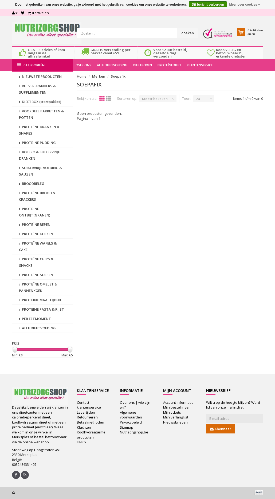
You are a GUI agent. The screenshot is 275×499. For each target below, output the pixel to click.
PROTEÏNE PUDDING (37, 142)
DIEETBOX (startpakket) (40, 101)
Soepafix (118, 76)
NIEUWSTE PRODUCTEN (40, 76)
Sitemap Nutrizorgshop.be (134, 430)
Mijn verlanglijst (175, 417)
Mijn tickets (172, 412)
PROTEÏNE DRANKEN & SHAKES (39, 130)
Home (82, 76)
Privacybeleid (131, 422)
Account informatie (178, 402)
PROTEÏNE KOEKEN (36, 233)
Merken (98, 76)
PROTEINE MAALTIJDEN (40, 300)
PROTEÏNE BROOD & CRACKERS (37, 196)
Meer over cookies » (244, 4)
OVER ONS (83, 65)
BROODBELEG (31, 183)
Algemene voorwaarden (131, 415)
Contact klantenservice (89, 405)
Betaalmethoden (90, 422)
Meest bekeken (155, 98)
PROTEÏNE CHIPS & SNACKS (36, 262)
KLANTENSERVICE (200, 65)
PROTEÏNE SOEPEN (36, 274)
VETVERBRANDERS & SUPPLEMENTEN (37, 89)
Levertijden (86, 412)
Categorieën (31, 65)
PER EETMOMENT (35, 318)
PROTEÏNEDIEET (169, 65)
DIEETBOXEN (142, 65)
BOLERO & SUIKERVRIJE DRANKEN (39, 155)
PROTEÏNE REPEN (34, 224)
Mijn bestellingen (177, 407)
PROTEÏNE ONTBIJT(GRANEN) (34, 212)
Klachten (84, 427)
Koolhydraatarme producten (91, 435)
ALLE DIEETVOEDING (112, 65)
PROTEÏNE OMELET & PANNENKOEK (38, 287)
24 (198, 98)
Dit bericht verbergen (208, 4)
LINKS (81, 442)
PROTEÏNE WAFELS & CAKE (38, 246)
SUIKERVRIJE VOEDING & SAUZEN (40, 171)
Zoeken (187, 33)
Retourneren (87, 417)
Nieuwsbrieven (175, 422)
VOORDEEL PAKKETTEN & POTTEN (41, 114)
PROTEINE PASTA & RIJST (41, 309)
